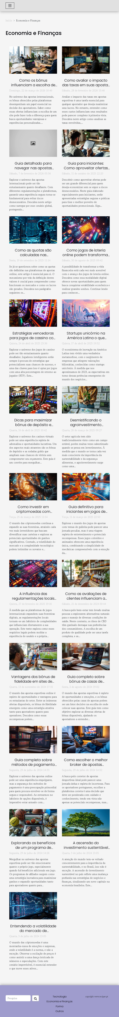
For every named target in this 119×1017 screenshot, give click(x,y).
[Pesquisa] (18, 998)
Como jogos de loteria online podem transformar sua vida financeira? (85, 255)
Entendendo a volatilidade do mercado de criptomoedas (33, 931)
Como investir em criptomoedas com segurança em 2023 (33, 511)
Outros (59, 1011)
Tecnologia (59, 996)
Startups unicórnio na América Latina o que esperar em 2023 (86, 338)
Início (9, 20)
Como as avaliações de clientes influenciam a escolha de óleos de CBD (86, 598)
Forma (59, 1006)
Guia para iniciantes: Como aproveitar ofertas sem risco (86, 168)
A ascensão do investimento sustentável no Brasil (86, 847)
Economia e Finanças (60, 1001)
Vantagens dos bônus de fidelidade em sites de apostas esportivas (33, 681)
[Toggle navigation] (10, 5)
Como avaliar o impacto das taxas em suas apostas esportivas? (86, 85)
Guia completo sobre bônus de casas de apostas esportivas (86, 681)
